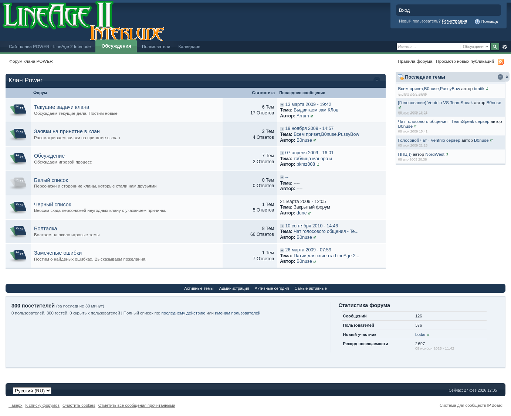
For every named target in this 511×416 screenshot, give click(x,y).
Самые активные (310, 288)
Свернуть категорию (378, 81)
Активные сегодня (272, 288)
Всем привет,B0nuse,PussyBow (429, 88)
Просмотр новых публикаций (465, 61)
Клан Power (26, 80)
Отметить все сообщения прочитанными (136, 405)
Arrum (303, 115)
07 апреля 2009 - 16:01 (309, 152)
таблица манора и (313, 158)
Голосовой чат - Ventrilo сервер (429, 140)
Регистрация (454, 21)
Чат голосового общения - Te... (326, 231)
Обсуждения (116, 46)
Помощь (486, 22)
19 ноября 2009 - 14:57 (309, 128)
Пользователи (156, 46)
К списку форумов (43, 405)
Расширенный (504, 47)
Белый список (51, 180)
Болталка (45, 228)
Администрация (234, 288)
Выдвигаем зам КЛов (316, 110)
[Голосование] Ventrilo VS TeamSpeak (435, 102)
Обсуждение (49, 156)
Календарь (189, 46)
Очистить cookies (78, 405)
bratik (479, 88)
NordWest (434, 154)
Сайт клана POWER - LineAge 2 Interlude (50, 46)
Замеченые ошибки (58, 253)
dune (302, 213)
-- (286, 177)
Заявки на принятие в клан (67, 131)
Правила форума (415, 61)
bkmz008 (306, 164)
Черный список (52, 204)
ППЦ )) (405, 154)
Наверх (16, 405)
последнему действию (184, 313)
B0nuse (494, 102)
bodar (420, 334)
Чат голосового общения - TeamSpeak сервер (444, 121)
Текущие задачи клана (61, 107)
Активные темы (198, 288)
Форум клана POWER (31, 61)
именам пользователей (237, 313)
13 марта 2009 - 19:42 (308, 104)
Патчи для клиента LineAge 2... (326, 255)
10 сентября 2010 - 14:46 (311, 225)
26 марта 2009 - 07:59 (308, 249)
